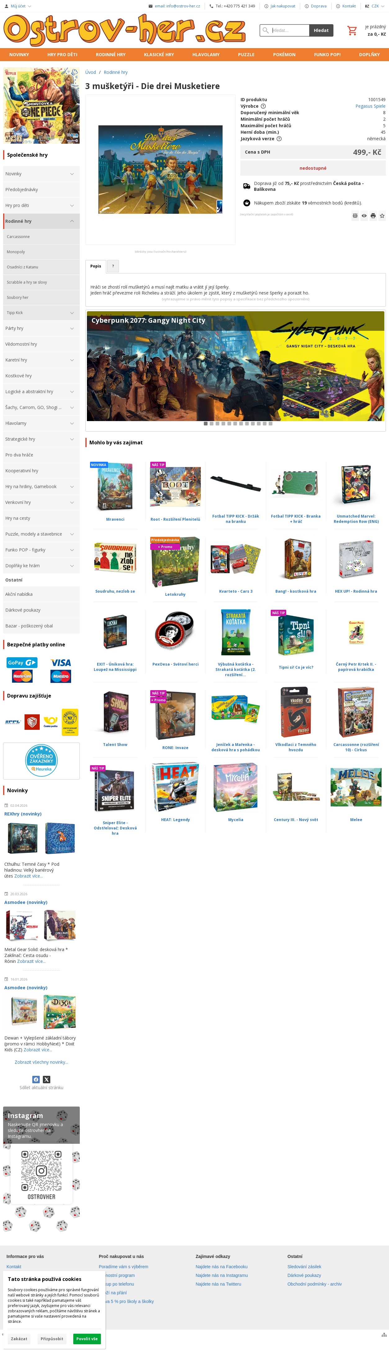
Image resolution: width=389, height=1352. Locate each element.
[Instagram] (41, 1171)
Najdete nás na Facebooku (221, 1266)
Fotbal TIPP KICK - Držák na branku (235, 519)
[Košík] (366, 30)
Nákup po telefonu (116, 1284)
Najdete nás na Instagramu (222, 1275)
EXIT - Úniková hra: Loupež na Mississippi (115, 667)
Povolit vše (87, 1338)
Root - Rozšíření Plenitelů (175, 519)
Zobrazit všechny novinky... (41, 1062)
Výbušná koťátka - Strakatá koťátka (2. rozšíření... (235, 669)
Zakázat (19, 1338)
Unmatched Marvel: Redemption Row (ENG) (356, 519)
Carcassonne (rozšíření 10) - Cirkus (356, 747)
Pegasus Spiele (370, 106)
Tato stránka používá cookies (44, 1279)
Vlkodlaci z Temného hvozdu (295, 747)
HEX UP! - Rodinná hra (356, 591)
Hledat (321, 30)
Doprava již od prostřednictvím (309, 186)
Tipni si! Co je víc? (296, 667)
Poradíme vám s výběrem (123, 1266)
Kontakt (14, 1266)
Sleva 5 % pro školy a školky (126, 1301)
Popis (95, 266)
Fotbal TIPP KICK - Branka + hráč (296, 519)
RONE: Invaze (175, 747)
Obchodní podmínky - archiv (314, 1284)
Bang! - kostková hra (295, 591)
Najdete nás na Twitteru (218, 1284)
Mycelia (235, 819)
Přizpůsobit (52, 1338)
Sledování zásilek (304, 1266)
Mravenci (115, 519)
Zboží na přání (113, 1292)
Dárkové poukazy (304, 1275)
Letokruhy (175, 594)
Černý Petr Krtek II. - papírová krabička (356, 667)
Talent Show (115, 744)
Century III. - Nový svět (296, 819)
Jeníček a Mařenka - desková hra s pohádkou (235, 747)
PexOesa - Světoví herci (175, 664)
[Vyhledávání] (285, 30)
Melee (356, 819)
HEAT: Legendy (175, 819)
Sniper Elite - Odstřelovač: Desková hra (115, 828)
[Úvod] (125, 30)
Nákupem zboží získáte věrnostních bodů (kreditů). (308, 203)
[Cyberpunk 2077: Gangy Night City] (235, 370)
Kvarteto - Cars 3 (235, 591)
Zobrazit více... (28, 876)
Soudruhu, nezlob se (115, 591)
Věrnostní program (117, 1275)
